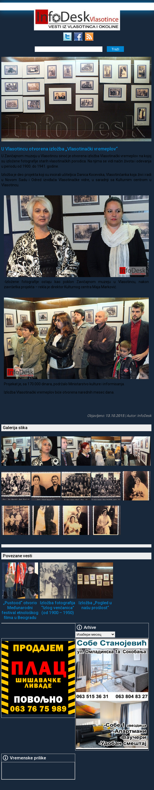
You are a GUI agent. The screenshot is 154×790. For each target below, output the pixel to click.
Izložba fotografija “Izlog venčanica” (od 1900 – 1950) (57, 607)
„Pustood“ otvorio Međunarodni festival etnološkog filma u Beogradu (20, 610)
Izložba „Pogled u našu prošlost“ (95, 605)
